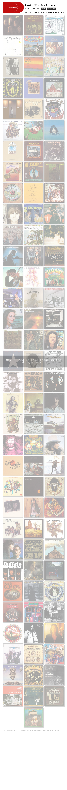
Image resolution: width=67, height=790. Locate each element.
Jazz (43, 9)
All (35, 5)
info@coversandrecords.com (48, 12)
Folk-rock (51, 9)
